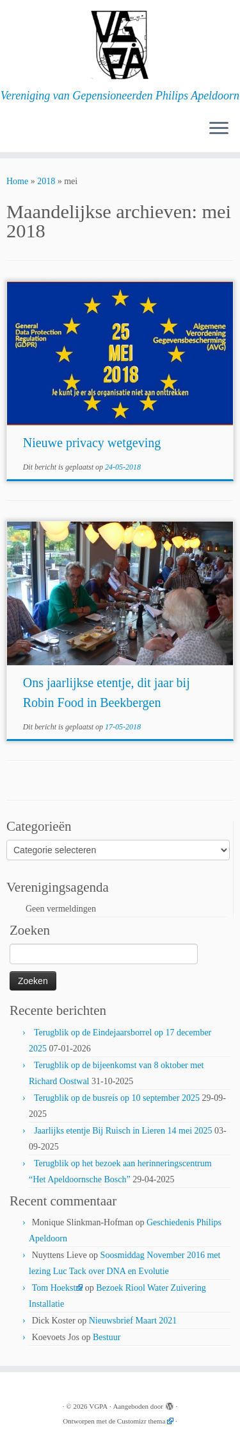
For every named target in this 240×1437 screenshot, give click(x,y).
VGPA (98, 1406)
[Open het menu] (218, 129)
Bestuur (107, 1337)
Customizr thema (141, 1421)
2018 (46, 181)
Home (17, 181)
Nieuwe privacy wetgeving (92, 443)
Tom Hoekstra (57, 1288)
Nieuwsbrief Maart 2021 (133, 1320)
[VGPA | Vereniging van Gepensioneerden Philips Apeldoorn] (120, 44)
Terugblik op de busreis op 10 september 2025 (117, 1098)
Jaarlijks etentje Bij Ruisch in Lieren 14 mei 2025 (123, 1130)
